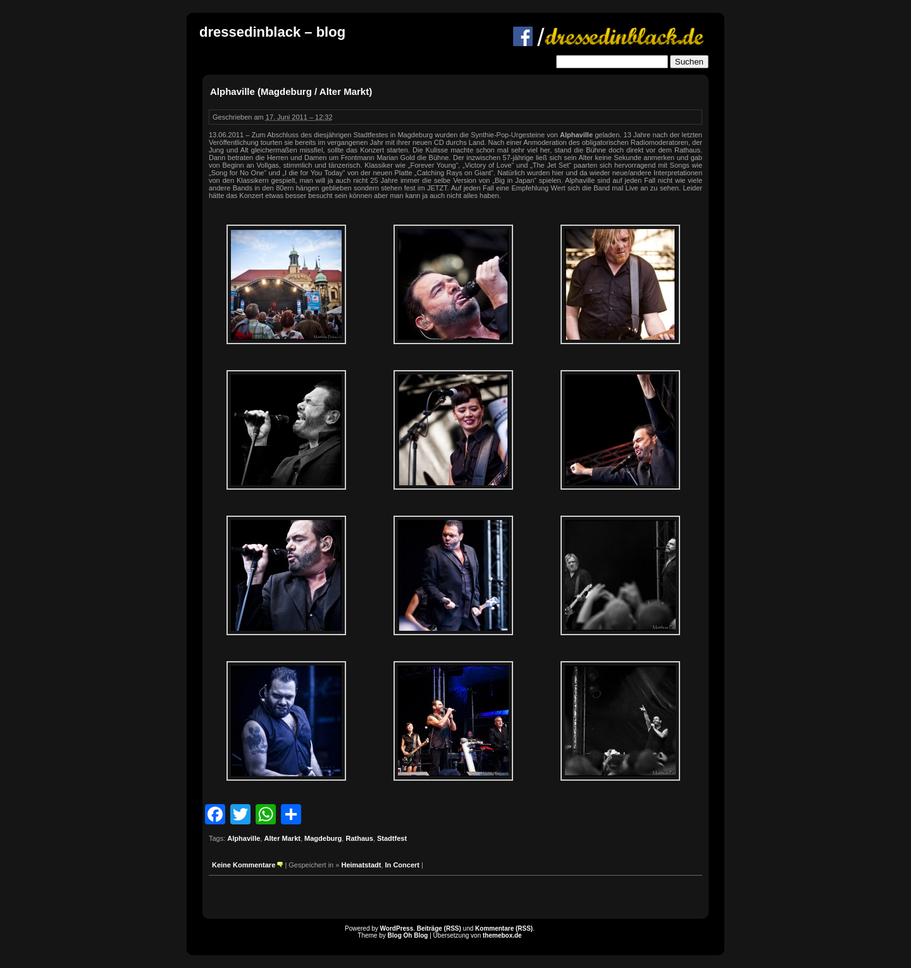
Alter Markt (282, 838)
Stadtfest (392, 838)
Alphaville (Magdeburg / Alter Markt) (291, 91)
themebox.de (502, 935)
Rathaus (359, 838)
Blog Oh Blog (408, 935)
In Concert (402, 865)
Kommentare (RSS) (504, 928)
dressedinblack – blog (272, 32)
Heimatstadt (361, 865)
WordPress (397, 928)
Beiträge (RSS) (439, 928)
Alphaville (243, 838)
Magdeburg (323, 838)
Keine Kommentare (243, 865)
